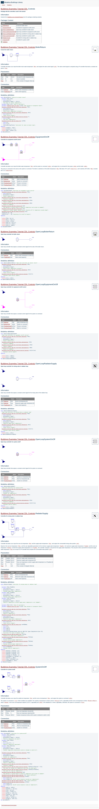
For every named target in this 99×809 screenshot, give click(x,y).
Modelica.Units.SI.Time (13, 105)
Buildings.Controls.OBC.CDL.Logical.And (12, 206)
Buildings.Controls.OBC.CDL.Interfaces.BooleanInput (15, 197)
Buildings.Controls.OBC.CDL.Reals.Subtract (13, 775)
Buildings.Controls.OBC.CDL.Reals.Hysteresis (13, 211)
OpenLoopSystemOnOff (8, 35)
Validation (5, 42)
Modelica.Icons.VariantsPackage (15, 17)
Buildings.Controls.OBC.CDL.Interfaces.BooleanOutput (15, 200)
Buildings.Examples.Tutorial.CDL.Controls (18, 47)
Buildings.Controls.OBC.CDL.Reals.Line (11, 634)
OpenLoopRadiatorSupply (9, 33)
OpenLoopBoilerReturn (8, 29)
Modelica (9, 5)
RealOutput (7, 91)
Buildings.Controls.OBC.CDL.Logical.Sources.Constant (15, 350)
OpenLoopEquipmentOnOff (9, 31)
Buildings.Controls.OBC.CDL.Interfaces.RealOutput (14, 112)
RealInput (6, 89)
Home (3, 5)
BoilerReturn (6, 25)
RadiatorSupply (6, 37)
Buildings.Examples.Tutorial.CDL (14, 9)
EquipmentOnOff (7, 27)
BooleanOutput (8, 183)
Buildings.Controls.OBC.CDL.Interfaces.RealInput (14, 107)
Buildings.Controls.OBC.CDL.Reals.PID (11, 121)
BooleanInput (7, 181)
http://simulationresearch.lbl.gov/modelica (9, 805)
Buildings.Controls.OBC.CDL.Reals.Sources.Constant (15, 116)
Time (2, 81)
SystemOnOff (6, 39)
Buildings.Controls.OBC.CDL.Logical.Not (12, 208)
